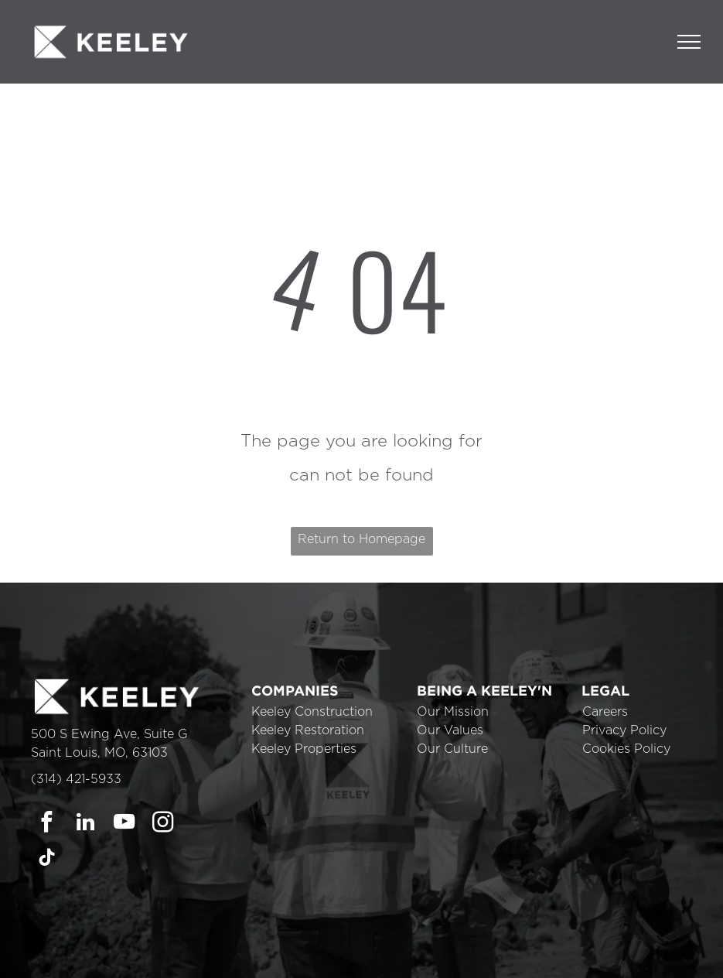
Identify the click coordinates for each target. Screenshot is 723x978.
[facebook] (47, 824)
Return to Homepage (361, 539)
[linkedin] (85, 824)
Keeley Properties (303, 749)
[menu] (689, 42)
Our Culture (452, 749)
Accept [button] (555, 955)
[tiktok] (47, 859)
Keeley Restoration (307, 730)
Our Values (450, 730)
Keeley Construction (312, 712)
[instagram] (163, 824)
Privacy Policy (624, 730)
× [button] (709, 944)
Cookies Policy (626, 749)
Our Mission (453, 712)
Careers (605, 712)
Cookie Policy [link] (469, 955)
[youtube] (124, 824)
